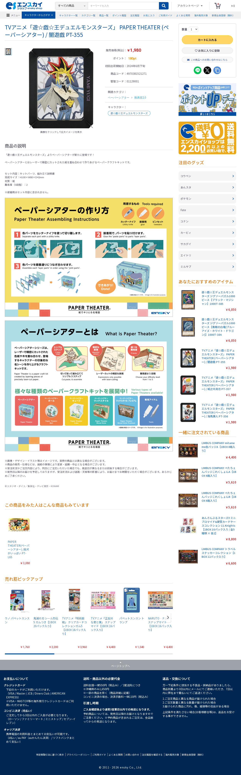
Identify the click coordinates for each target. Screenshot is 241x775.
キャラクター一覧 (68, 15)
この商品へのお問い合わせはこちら (207, 59)
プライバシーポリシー (78, 754)
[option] (61, 88)
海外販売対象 (201, 15)
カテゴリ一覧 (88, 15)
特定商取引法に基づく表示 (50, 754)
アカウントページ (188, 5)
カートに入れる (207, 40)
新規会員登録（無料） (223, 15)
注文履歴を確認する (152, 754)
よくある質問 (183, 15)
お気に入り (149, 15)
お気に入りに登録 (207, 50)
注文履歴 (134, 15)
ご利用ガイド (165, 15)
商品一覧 (103, 15)
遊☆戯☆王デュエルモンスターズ (129, 113)
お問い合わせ (132, 754)
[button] (168, 617)
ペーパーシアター (118, 97)
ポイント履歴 (119, 15)
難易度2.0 (140, 97)
